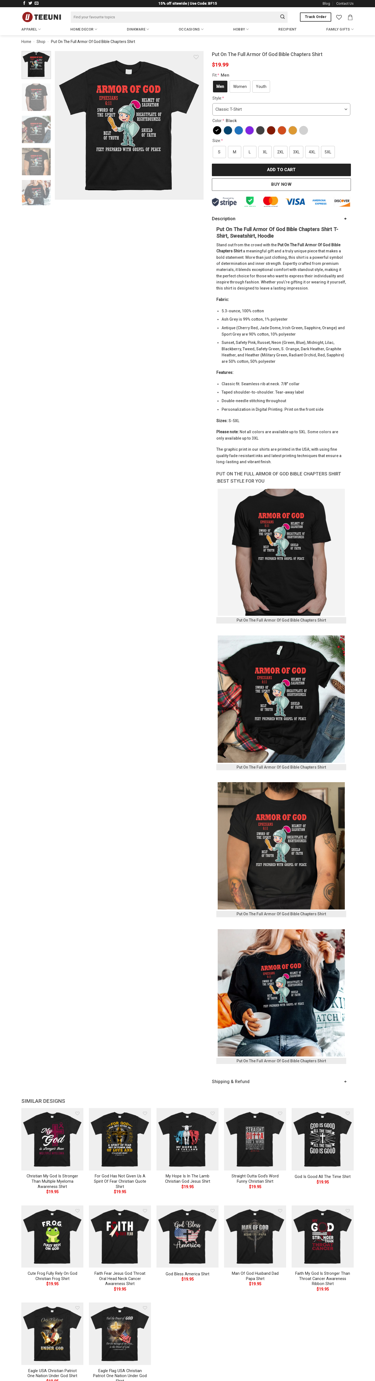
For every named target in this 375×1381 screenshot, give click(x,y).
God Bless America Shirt (187, 1274)
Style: (218, 98)
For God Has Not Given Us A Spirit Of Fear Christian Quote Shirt (120, 1181)
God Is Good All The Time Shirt (323, 1176)
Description (223, 218)
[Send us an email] (36, 3)
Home (26, 41)
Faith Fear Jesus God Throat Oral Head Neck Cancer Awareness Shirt (119, 1278)
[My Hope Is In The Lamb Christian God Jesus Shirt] (187, 1139)
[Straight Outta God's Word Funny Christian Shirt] (255, 1139)
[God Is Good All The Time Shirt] (323, 1139)
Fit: (221, 75)
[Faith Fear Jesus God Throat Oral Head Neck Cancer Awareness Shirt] (120, 1236)
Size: (217, 140)
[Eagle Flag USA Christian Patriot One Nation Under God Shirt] (120, 1334)
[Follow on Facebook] (24, 3)
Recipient (287, 29)
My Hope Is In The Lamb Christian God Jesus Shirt (187, 1179)
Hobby (241, 29)
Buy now (281, 184)
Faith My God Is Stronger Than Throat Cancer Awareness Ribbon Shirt (322, 1278)
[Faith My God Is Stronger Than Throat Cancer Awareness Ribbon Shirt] (323, 1236)
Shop (41, 41)
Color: (225, 120)
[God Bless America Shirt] (187, 1236)
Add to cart (281, 169)
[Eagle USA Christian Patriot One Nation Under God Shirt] (52, 1334)
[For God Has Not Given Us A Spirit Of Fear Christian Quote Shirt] (120, 1139)
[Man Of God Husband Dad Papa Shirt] (255, 1236)
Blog (326, 3)
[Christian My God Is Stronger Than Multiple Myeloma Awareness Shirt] (52, 1139)
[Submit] (282, 17)
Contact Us (345, 3)
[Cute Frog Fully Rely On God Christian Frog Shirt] (52, 1236)
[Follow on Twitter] (30, 3)
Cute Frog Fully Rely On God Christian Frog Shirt (52, 1276)
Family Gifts (340, 29)
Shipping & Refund (231, 1081)
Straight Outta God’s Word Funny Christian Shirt (255, 1179)
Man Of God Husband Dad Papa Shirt (255, 1276)
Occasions (191, 29)
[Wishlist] (339, 17)
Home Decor (83, 29)
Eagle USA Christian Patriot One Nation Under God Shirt (52, 1374)
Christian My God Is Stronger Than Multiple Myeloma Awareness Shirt (52, 1181)
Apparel (31, 29)
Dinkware (138, 29)
